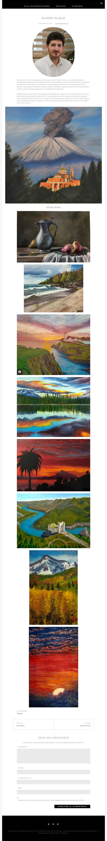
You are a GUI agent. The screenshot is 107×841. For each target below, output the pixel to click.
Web (19, 788)
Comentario (22, 747)
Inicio (52, 10)
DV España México (61, 23)
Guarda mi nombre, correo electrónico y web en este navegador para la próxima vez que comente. (51, 800)
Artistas (61, 6)
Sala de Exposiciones (37, 6)
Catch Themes (62, 833)
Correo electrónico (25, 778)
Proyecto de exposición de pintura (44, 831)
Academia (77, 6)
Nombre (21, 768)
